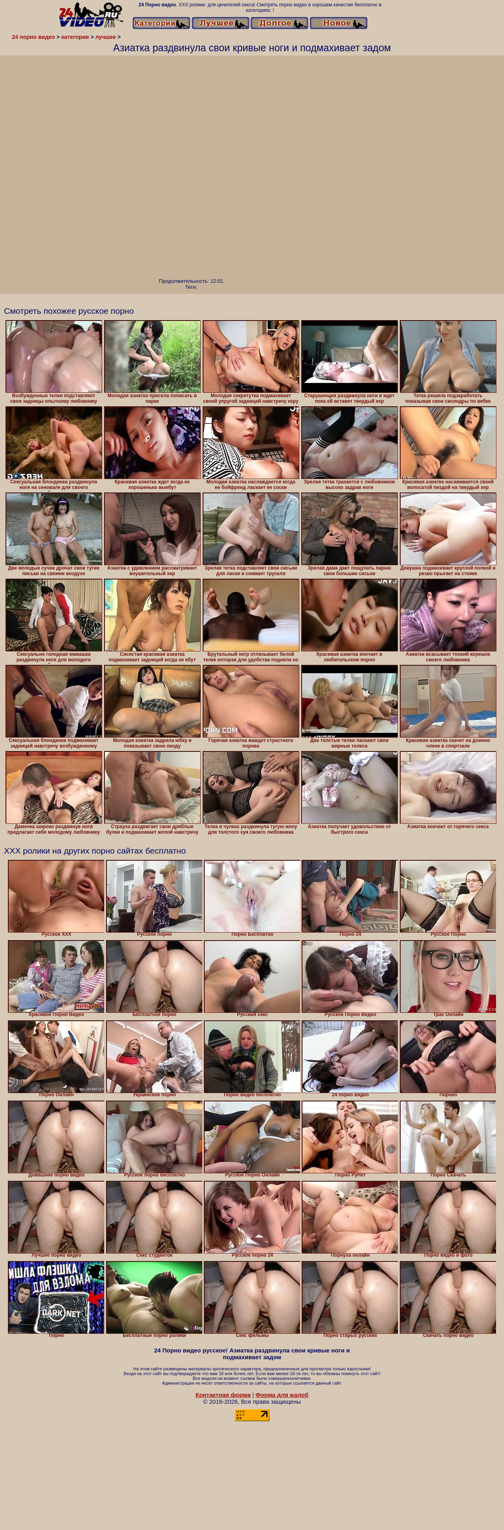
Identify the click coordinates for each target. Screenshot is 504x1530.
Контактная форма (223, 1394)
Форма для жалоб (282, 1394)
